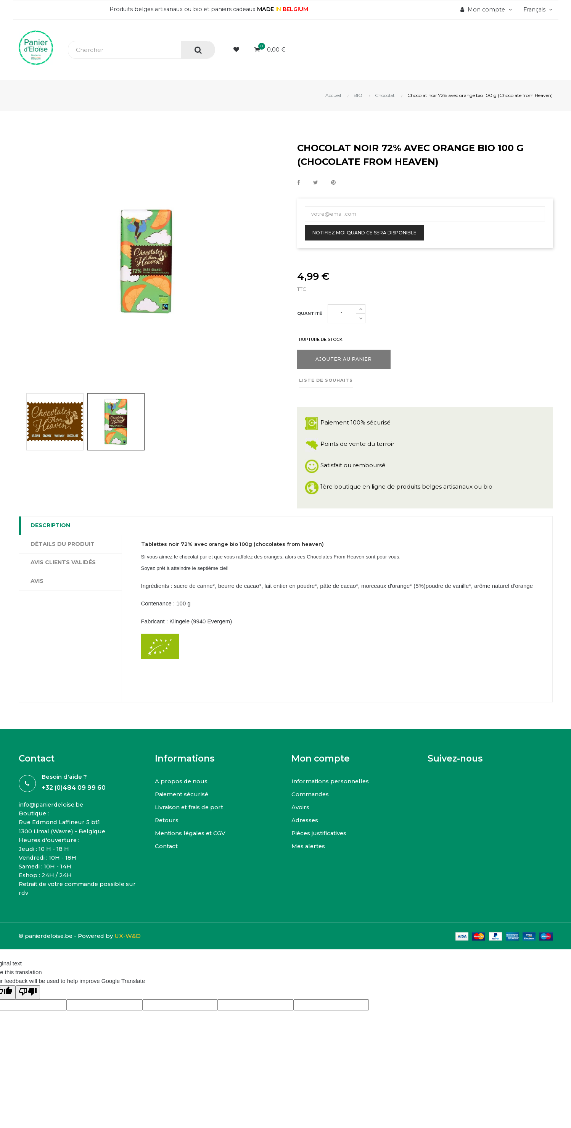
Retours (167, 831)
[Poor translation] (28, 1004)
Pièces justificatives (319, 844)
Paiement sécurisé (182, 805)
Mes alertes (309, 857)
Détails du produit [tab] (63, 544)
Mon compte (320, 769)
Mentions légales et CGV (191, 844)
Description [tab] (50, 525)
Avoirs (300, 818)
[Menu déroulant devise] (536, 9)
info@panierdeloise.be (52, 816)
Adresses (305, 831)
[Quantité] (342, 313)
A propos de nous (181, 792)
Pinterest (333, 182)
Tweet (315, 182)
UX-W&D (131, 947)
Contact (166, 857)
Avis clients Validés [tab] (63, 562)
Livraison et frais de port (190, 818)
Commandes (310, 805)
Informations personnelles (330, 792)
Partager (298, 182)
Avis (37, 581)
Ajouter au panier (343, 359)
